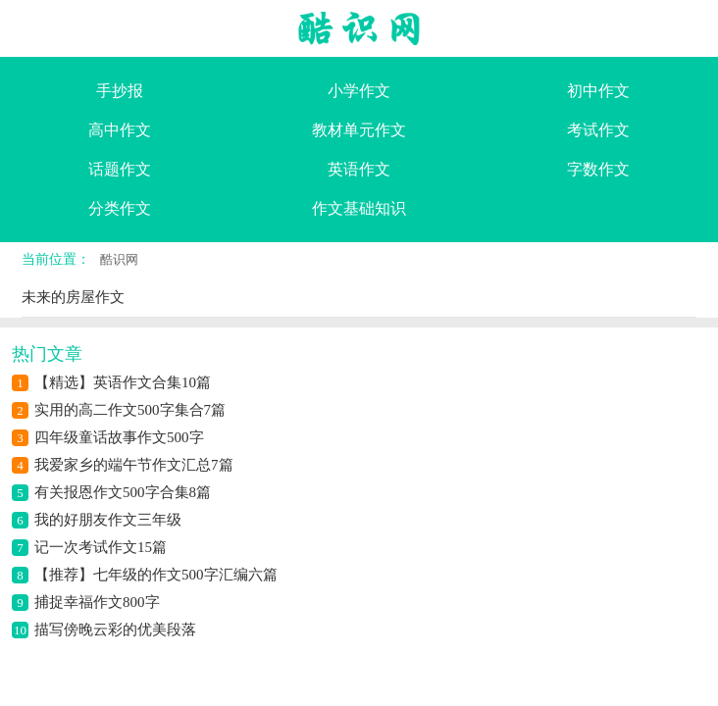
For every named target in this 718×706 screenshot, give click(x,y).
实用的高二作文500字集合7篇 (130, 410)
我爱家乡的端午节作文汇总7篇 (133, 465)
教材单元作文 (359, 130)
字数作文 (598, 169)
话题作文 (119, 169)
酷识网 (119, 259)
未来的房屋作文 (73, 297)
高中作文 (119, 130)
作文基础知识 (359, 208)
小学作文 (359, 90)
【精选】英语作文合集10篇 (122, 382)
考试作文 (598, 130)
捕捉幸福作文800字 (97, 602)
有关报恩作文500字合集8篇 (122, 492)
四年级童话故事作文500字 (119, 437)
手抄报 (119, 90)
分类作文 (119, 208)
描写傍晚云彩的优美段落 (115, 629)
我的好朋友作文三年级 (107, 520)
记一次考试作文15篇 (100, 547)
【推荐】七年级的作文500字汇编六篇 (156, 574)
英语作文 (359, 169)
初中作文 (598, 90)
